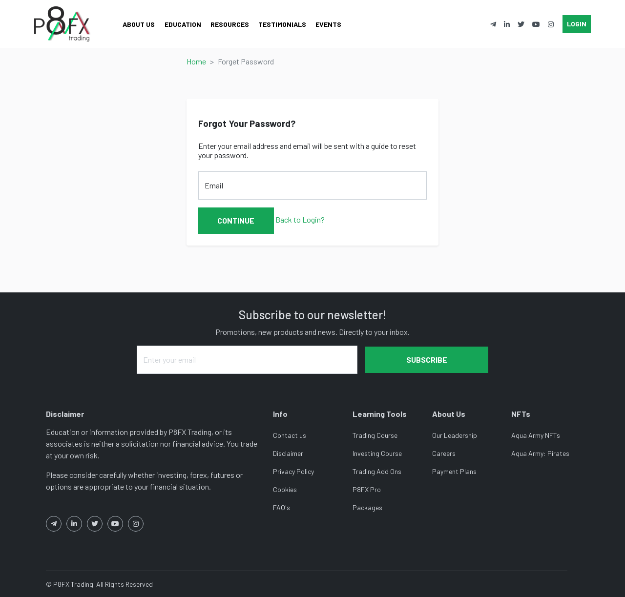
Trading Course (375, 435)
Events (328, 24)
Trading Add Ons (377, 471)
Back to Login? (300, 219)
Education (183, 24)
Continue (235, 220)
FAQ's (281, 507)
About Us (139, 24)
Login (576, 24)
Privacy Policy (293, 471)
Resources (229, 24)
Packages (367, 507)
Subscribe (426, 359)
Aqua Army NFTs (535, 435)
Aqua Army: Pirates (540, 453)
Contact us (289, 435)
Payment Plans (454, 471)
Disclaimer (288, 453)
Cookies (285, 489)
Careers (444, 453)
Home (196, 61)
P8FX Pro (367, 489)
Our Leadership (454, 435)
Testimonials (282, 24)
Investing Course (377, 453)
